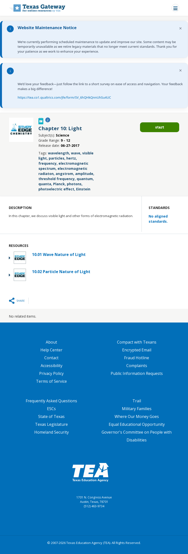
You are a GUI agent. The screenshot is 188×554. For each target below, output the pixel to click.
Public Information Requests (137, 373)
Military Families (137, 408)
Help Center (51, 350)
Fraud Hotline (136, 357)
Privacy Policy (51, 373)
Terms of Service (51, 381)
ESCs (51, 408)
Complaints (136, 365)
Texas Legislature (51, 424)
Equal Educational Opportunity (137, 424)
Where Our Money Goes (137, 416)
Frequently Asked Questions (51, 401)
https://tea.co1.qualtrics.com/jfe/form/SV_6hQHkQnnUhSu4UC (64, 97)
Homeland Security (51, 432)
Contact (51, 357)
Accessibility (51, 365)
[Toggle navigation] (175, 8)
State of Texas (51, 416)
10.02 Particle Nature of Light (61, 271)
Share (20, 300)
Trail (136, 401)
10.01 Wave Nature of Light (59, 254)
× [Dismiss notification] (180, 28)
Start (159, 127)
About (51, 342)
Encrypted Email (136, 350)
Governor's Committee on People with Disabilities (137, 436)
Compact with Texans (136, 342)
